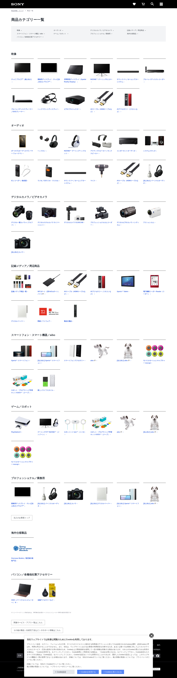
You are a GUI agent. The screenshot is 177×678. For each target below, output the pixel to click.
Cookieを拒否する (88, 672)
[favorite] (134, 4)
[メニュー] (161, 4)
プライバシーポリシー (60, 667)
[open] (152, 4)
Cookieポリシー (53, 664)
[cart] (143, 4)
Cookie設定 (61, 672)
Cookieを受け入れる (113, 672)
